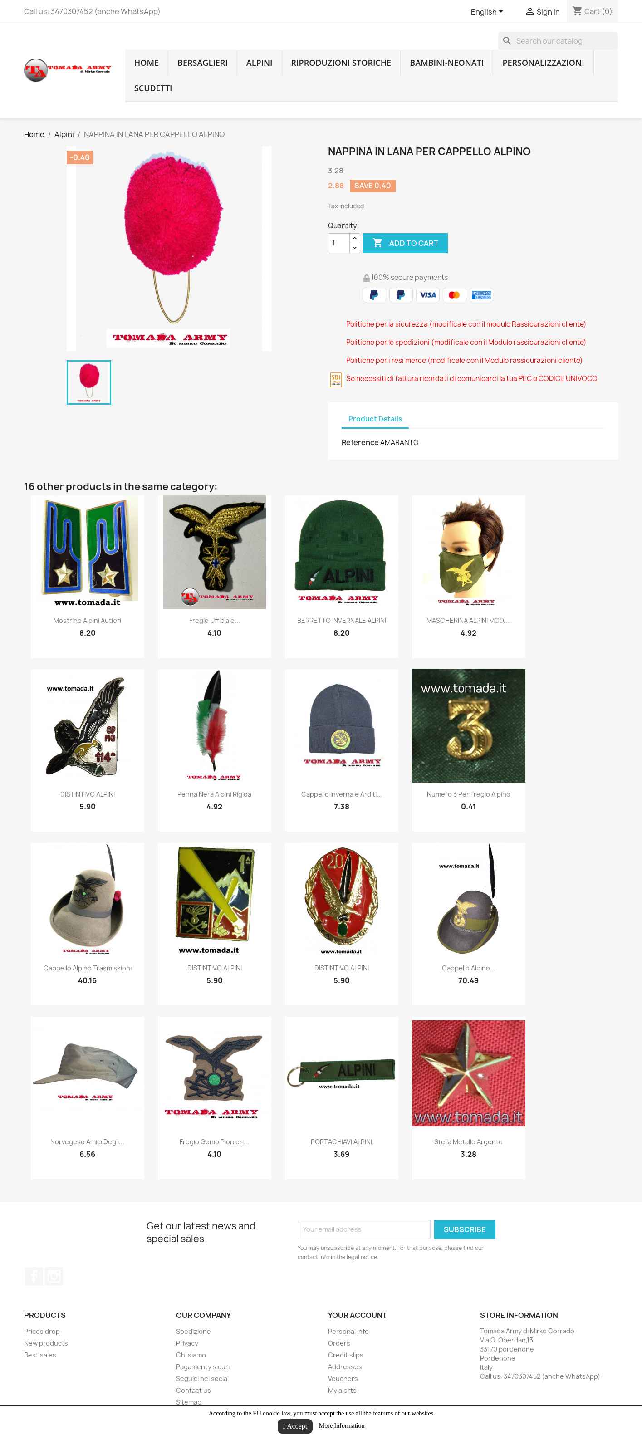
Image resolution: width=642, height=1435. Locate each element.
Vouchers (343, 1378)
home (146, 62)
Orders (339, 1343)
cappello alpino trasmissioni (88, 968)
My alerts (342, 1390)
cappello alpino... (468, 968)
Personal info (348, 1331)
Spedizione (193, 1331)
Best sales (40, 1355)
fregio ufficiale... (214, 620)
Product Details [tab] (375, 419)
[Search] (558, 41)
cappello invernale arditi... (341, 794)
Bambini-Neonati (447, 62)
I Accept (295, 1426)
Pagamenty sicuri (203, 1366)
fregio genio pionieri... (214, 1141)
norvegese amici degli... (87, 1141)
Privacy (187, 1343)
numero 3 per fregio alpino (468, 794)
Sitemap (188, 1402)
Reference (360, 442)
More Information (342, 1425)
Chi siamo (191, 1355)
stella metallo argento (468, 1141)
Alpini (259, 62)
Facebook (34, 1276)
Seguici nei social (202, 1378)
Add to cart (405, 243)
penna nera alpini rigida (214, 794)
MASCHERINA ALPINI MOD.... (468, 620)
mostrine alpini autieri (87, 620)
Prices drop (42, 1331)
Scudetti (153, 88)
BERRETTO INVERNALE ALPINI (341, 620)
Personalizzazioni (543, 62)
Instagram (54, 1276)
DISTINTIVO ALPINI (87, 794)
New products (46, 1343)
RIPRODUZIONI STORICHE (341, 62)
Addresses (345, 1366)
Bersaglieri (202, 62)
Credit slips (345, 1355)
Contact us (193, 1390)
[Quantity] (339, 243)
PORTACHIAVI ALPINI (341, 1141)
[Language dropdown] (488, 12)
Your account (357, 1315)
